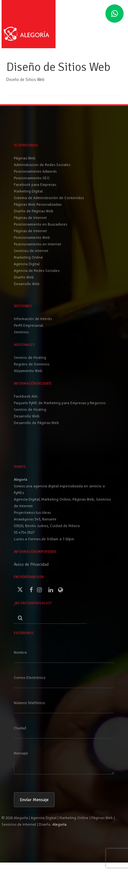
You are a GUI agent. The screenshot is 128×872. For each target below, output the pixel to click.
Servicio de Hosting (30, 409)
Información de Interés (33, 319)
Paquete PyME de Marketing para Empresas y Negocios (59, 403)
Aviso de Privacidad (31, 564)
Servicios (21, 332)
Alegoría (59, 824)
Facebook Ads (25, 396)
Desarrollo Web (27, 416)
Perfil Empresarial (28, 325)
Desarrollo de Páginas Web (36, 423)
